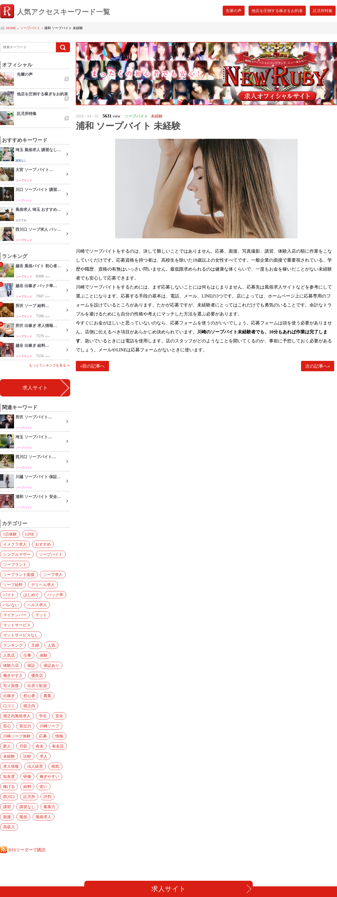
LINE (29, 534)
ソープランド (15, 564)
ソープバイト (51, 554)
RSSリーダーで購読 (26, 850)
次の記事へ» (317, 366)
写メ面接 (11, 686)
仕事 (27, 655)
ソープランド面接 (19, 575)
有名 (40, 746)
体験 (43, 655)
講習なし (27, 807)
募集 (47, 696)
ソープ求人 (53, 575)
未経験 (9, 756)
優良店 (37, 675)
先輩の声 (234, 11)
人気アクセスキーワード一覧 (55, 11)
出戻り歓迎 (37, 686)
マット (41, 615)
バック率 (55, 595)
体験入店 (11, 665)
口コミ (9, 706)
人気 (51, 645)
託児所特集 (323, 11)
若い (43, 786)
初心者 (29, 696)
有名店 (58, 746)
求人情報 (11, 766)
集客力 (49, 807)
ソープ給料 (13, 585)
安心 (7, 726)
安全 (59, 716)
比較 (27, 756)
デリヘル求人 (43, 585)
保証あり (51, 665)
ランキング (13, 645)
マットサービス (17, 625)
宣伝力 (25, 726)
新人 (7, 746)
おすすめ (43, 544)
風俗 (23, 817)
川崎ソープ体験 (17, 736)
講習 (7, 807)
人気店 (9, 655)
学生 (43, 716)
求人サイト (35, 387)
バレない (11, 605)
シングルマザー (17, 554)
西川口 (9, 797)
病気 (55, 766)
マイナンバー (15, 615)
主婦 (35, 645)
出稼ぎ (9, 696)
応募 (43, 736)
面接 (7, 817)
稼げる (9, 786)
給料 (27, 786)
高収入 (9, 827)
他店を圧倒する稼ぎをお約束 (277, 11)
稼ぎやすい (49, 776)
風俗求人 (43, 817)
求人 (43, 756)
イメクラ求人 (15, 544)
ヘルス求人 (37, 605)
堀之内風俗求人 (17, 716)
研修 (27, 776)
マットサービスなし (20, 635)
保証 (31, 665)
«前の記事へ (92, 366)
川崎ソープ (49, 726)
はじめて (31, 595)
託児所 (29, 797)
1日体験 (10, 534)
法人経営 (35, 766)
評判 (47, 797)
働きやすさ (13, 675)
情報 (59, 736)
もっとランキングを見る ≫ (49, 365)
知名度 (9, 776)
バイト (9, 595)
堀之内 (29, 706)
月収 (23, 746)
